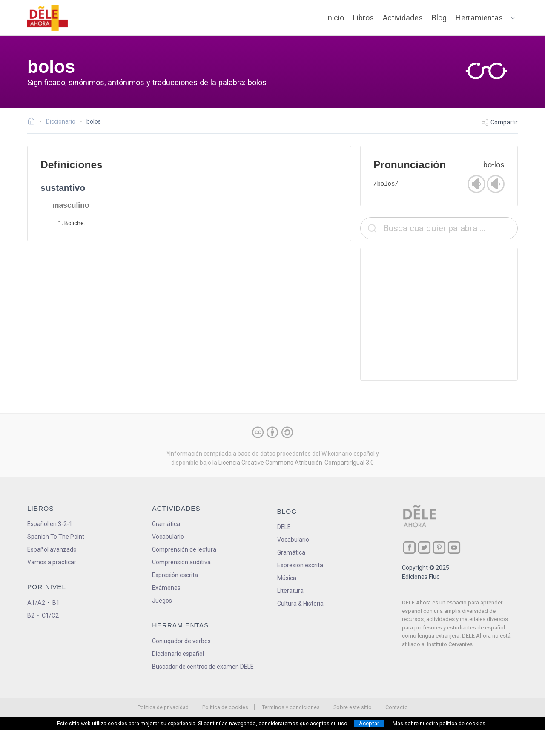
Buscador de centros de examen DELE (203, 666)
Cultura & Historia (300, 603)
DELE (284, 526)
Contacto (396, 707)
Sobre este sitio (352, 707)
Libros (363, 17)
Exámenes (166, 587)
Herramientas (479, 17)
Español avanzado (52, 549)
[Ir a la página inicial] (33, 122)
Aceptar (369, 723)
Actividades (403, 17)
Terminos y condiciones (291, 707)
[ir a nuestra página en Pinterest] (439, 547)
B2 (30, 615)
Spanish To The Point (55, 536)
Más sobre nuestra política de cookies (439, 724)
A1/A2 (36, 602)
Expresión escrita (175, 575)
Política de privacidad (163, 707)
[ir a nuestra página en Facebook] (409, 547)
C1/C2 (50, 615)
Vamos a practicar (51, 562)
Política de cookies (225, 707)
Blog (439, 17)
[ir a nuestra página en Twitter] (424, 547)
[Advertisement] (439, 314)
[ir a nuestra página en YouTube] (454, 547)
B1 (56, 602)
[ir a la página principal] (47, 18)
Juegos (162, 600)
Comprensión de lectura (184, 549)
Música (286, 578)
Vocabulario (168, 536)
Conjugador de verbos (181, 641)
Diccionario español (178, 653)
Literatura (290, 590)
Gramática (166, 523)
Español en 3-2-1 (49, 523)
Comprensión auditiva (181, 562)
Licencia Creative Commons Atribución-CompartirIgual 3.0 (296, 462)
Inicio (335, 17)
